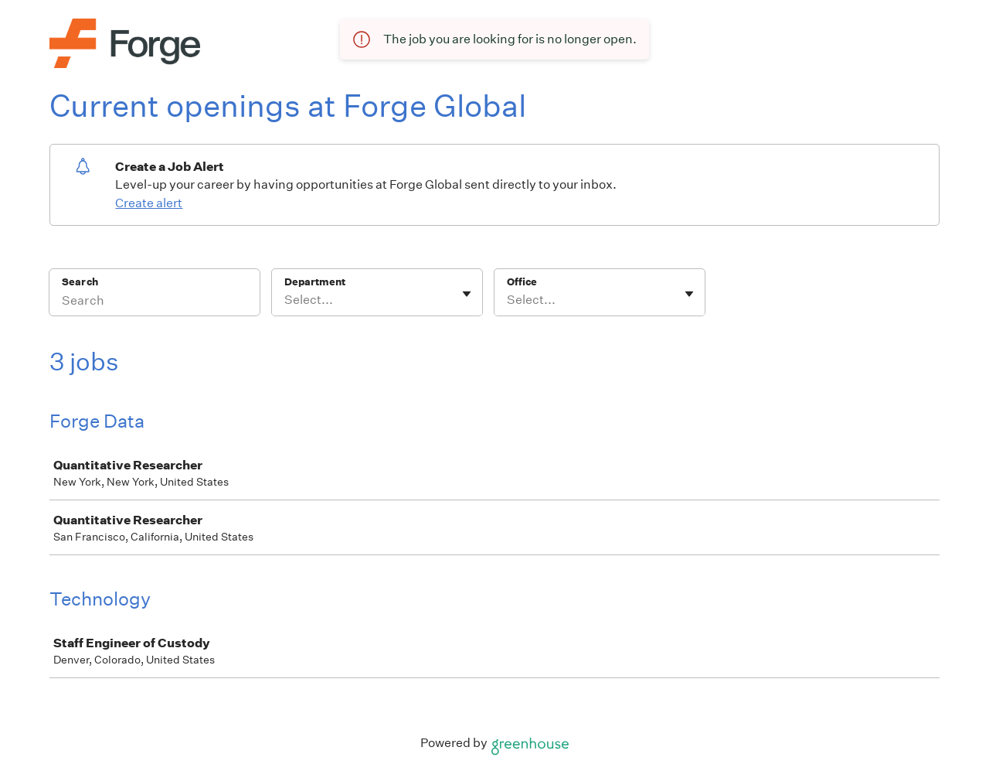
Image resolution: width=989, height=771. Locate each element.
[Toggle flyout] (466, 294)
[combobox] (285, 300)
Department (314, 281)
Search (80, 281)
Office (522, 281)
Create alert (148, 203)
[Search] (154, 302)
